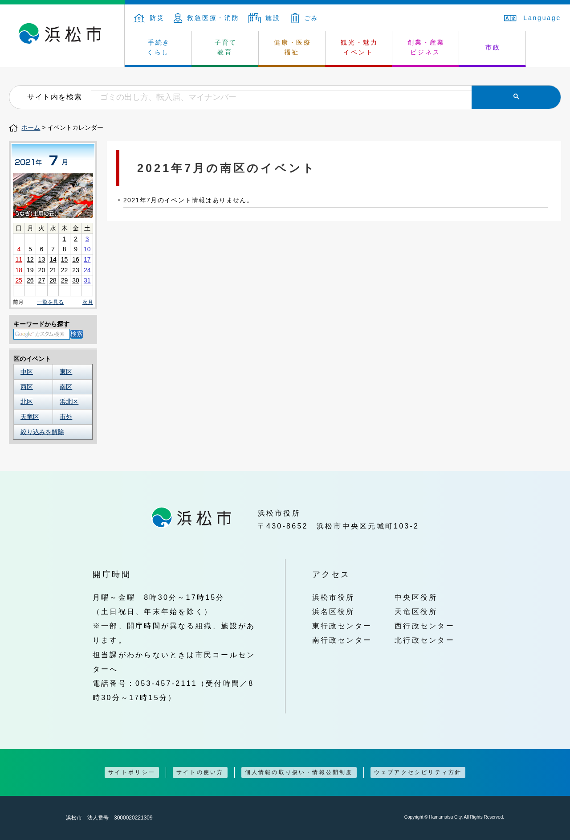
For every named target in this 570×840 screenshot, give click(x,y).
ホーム (30, 127)
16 (75, 259)
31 (87, 280)
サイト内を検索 (54, 97)
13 (41, 259)
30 (75, 280)
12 (30, 259)
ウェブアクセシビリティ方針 (418, 772)
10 (87, 249)
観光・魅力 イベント (359, 47)
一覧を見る (50, 302)
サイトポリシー (131, 772)
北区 (26, 401)
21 (53, 270)
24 (87, 270)
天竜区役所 (416, 611)
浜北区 (69, 401)
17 (87, 259)
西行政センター (425, 626)
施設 (264, 17)
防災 (149, 17)
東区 (66, 371)
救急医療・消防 (207, 17)
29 (64, 280)
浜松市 (62, 35)
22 (64, 270)
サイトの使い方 (200, 772)
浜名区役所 (333, 611)
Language (532, 17)
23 (75, 270)
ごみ (305, 17)
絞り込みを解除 (42, 431)
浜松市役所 (333, 597)
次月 (87, 302)
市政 (493, 47)
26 (30, 280)
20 (41, 270)
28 (53, 280)
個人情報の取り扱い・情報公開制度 (299, 772)
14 (53, 259)
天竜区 (29, 416)
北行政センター (425, 640)
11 (18, 259)
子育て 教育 (226, 47)
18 (18, 270)
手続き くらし (159, 47)
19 (30, 270)
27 (41, 280)
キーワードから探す (41, 324)
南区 (66, 386)
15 (64, 259)
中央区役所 (416, 597)
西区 (26, 386)
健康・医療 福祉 (292, 47)
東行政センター (342, 626)
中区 (26, 371)
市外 (66, 416)
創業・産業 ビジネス (426, 47)
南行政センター (342, 640)
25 (18, 280)
